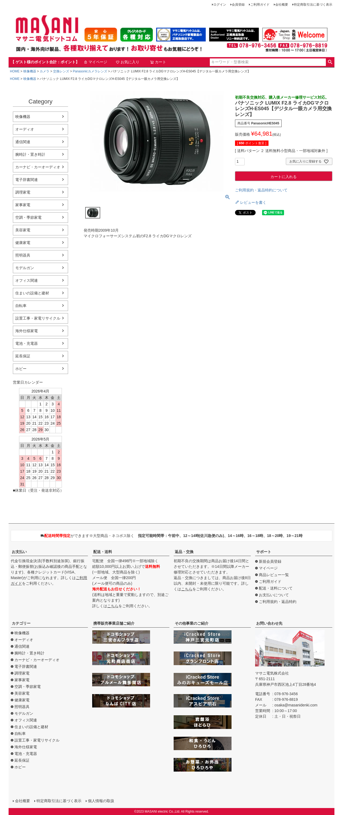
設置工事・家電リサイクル (37, 318)
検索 (330, 62)
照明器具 (22, 255)
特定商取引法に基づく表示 (313, 4)
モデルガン (24, 268)
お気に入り (127, 62)
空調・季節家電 (28, 217)
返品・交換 (184, 552)
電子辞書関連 (26, 179)
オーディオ (24, 129)
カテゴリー (21, 623)
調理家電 (22, 192)
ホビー (21, 368)
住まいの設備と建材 (32, 293)
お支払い (19, 552)
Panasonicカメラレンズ (90, 71)
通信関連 (22, 142)
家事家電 (22, 205)
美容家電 (22, 230)
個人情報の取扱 (101, 801)
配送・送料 (102, 552)
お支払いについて (274, 595)
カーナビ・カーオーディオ (37, 167)
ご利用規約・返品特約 (277, 601)
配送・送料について (276, 588)
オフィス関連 (26, 280)
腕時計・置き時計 (30, 154)
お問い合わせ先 (269, 623)
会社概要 (281, 4)
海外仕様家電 (26, 331)
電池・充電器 (26, 343)
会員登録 (238, 4)
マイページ (95, 62)
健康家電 (22, 242)
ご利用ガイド (260, 4)
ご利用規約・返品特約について (261, 190)
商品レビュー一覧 (274, 575)
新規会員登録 (270, 561)
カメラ (44, 71)
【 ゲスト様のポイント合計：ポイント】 (45, 62)
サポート (263, 552)
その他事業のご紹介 (191, 623)
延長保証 (22, 356)
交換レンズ (61, 71)
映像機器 (29, 71)
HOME (15, 71)
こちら (112, 606)
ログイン (219, 4)
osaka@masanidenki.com (296, 705)
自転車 (21, 305)
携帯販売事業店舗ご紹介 (114, 623)
